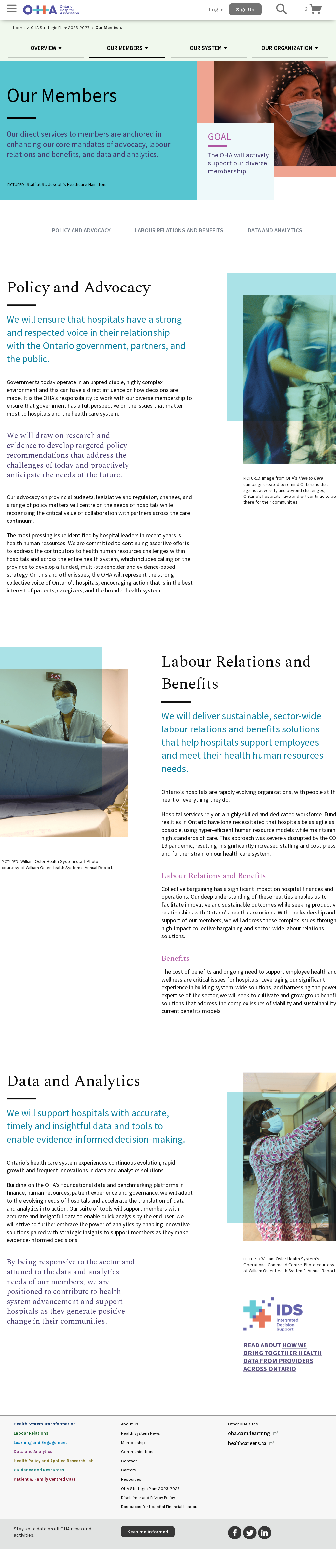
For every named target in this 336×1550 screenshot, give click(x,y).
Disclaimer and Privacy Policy (148, 1498)
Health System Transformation (45, 1425)
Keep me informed (147, 1533)
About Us (129, 1425)
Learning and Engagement (40, 1443)
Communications (138, 1452)
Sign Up (245, 9)
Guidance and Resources (39, 1471)
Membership (133, 1443)
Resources (131, 1480)
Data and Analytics (275, 231)
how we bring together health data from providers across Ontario (282, 1361)
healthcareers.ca (247, 1444)
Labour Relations (31, 1434)
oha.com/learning (249, 1434)
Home (19, 27)
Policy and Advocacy (81, 231)
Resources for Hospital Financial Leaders (160, 1508)
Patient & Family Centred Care (44, 1480)
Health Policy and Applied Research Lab (54, 1462)
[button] (46, 49)
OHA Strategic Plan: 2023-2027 (60, 27)
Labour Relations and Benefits (179, 231)
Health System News (140, 1434)
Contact (129, 1462)
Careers (128, 1471)
